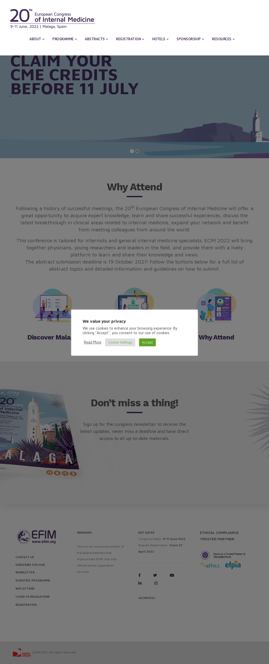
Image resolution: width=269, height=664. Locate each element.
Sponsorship (189, 39)
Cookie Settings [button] (120, 342)
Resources (222, 39)
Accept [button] (147, 342)
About (35, 39)
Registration (128, 39)
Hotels (158, 39)
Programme (63, 39)
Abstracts (95, 39)
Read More (92, 342)
